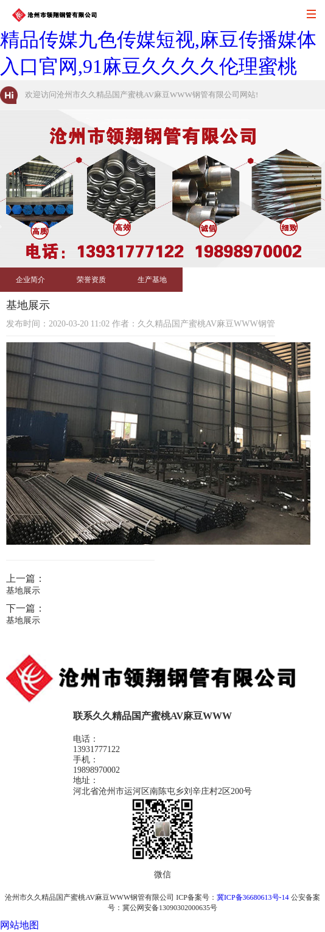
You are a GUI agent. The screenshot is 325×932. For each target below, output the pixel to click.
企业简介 (30, 279)
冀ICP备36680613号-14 (253, 897)
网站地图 (19, 925)
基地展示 (23, 590)
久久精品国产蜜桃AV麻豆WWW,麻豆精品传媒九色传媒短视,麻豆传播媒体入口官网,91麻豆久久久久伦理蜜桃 (159, 39)
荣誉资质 (91, 279)
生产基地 (152, 279)
